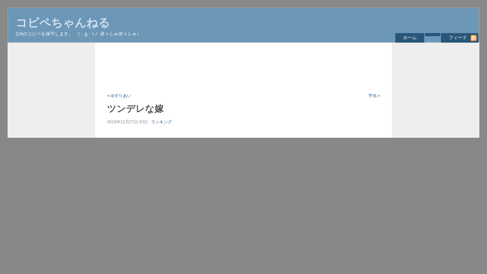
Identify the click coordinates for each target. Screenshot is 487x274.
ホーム (410, 37)
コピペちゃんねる (63, 22)
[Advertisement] (245, 67)
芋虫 (372, 95)
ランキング (161, 121)
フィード (458, 37)
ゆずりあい (120, 95)
